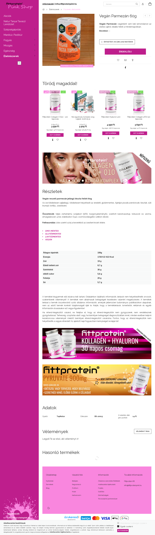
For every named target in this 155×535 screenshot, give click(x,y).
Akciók (7, 16)
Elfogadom (123, 530)
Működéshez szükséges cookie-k (133, 523)
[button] (118, 60)
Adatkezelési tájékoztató (106, 484)
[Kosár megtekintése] (148, 4)
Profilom (75, 488)
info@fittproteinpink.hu (18, 518)
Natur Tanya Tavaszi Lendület (15, 23)
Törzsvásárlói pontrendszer (107, 499)
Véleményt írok (142, 431)
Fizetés (100, 488)
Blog (47, 488)
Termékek (49, 484)
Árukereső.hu (72, 519)
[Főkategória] (43, 9)
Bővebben (103, 31)
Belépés (75, 481)
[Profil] (143, 4)
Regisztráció (76, 484)
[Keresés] (121, 4)
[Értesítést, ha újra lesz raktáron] (117, 41)
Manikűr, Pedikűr (13, 34)
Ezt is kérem (55, 135)
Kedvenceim (76, 495)
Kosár (74, 492)
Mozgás (8, 45)
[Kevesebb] (19, 63)
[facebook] (125, 67)
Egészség (9, 50)
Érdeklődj (125, 51)
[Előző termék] (145, 15)
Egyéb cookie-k (126, 526)
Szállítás (101, 492)
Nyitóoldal (49, 481)
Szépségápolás (12, 29)
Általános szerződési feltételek (109, 481)
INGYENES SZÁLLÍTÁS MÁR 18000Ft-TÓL (77, 66)
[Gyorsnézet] (52, 140)
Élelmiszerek (11, 56)
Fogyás (8, 40)
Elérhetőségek (103, 495)
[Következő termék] (149, 15)
